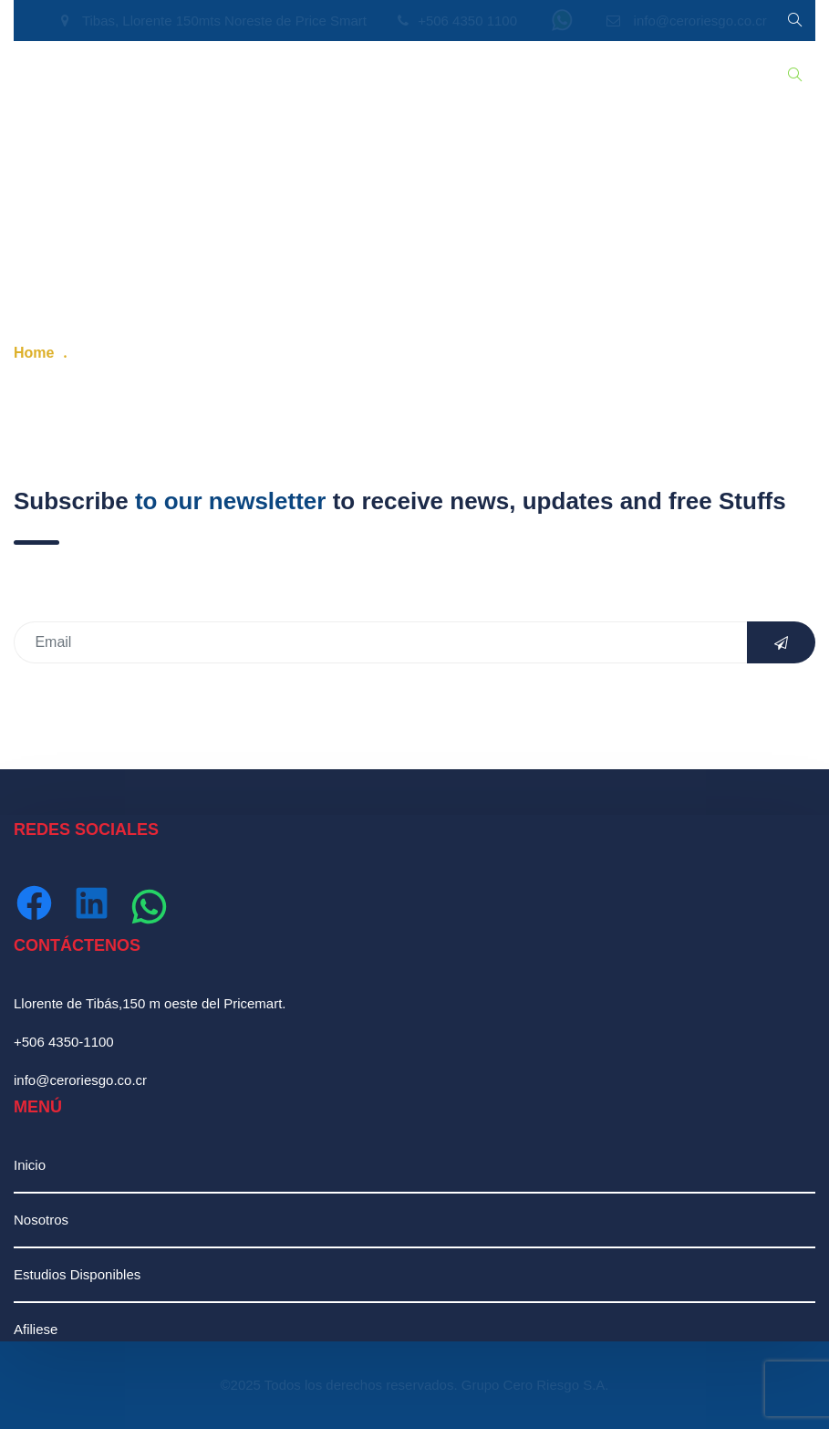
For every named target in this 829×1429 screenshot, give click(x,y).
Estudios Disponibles (232, 75)
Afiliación (498, 75)
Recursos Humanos (383, 75)
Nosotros (114, 75)
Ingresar (682, 75)
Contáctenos (591, 75)
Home (34, 352)
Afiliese (35, 1329)
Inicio (43, 75)
